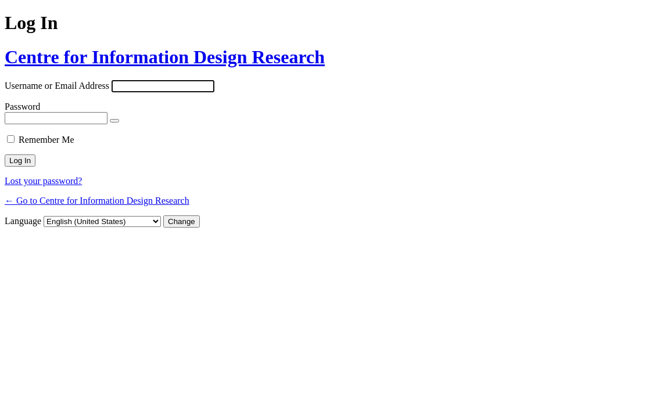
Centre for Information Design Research (165, 56)
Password (22, 106)
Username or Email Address (57, 86)
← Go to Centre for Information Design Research (97, 201)
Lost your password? (43, 181)
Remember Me (46, 140)
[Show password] (114, 120)
